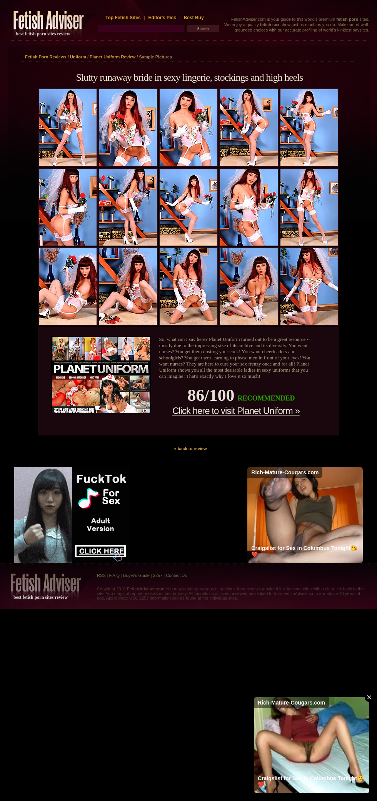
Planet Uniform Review (112, 57)
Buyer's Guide (136, 575)
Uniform (78, 57)
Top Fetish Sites (123, 17)
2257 (157, 575)
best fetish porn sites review (43, 34)
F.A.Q (114, 575)
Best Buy (194, 17)
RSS (101, 575)
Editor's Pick (162, 17)
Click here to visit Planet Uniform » (236, 410)
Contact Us (176, 575)
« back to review (190, 448)
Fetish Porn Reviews (46, 57)
